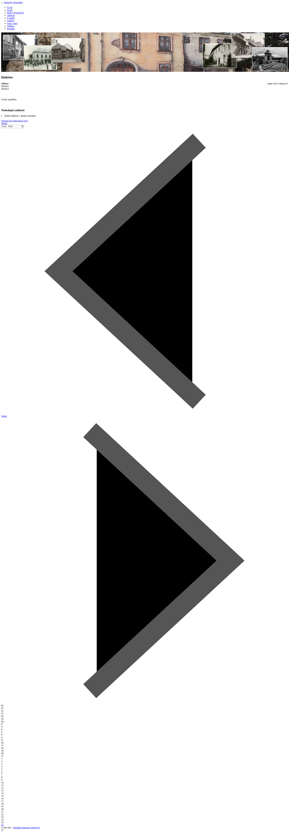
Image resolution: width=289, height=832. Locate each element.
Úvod (9, 7)
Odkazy (10, 26)
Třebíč (4, 123)
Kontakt (11, 28)
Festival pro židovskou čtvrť (14, 121)
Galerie (10, 20)
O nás (10, 10)
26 (2, 825)
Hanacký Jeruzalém (13, 2)
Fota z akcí (12, 23)
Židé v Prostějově (15, 13)
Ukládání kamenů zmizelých (26, 828)
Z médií (10, 18)
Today (4, 416)
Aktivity (11, 15)
